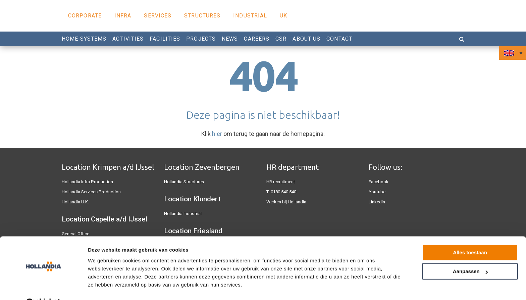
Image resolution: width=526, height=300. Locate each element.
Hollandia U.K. (75, 201)
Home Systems (84, 39)
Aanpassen (470, 255)
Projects (201, 39)
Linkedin (377, 201)
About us (306, 39)
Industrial (250, 15)
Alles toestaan (470, 236)
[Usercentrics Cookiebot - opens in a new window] (43, 287)
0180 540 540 (283, 191)
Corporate (85, 15)
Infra (123, 15)
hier (217, 133)
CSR (280, 39)
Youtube (377, 191)
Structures (202, 15)
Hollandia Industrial (182, 213)
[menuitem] (512, 53)
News (230, 39)
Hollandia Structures (183, 181)
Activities (128, 39)
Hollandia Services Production (91, 191)
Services (157, 15)
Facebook (378, 181)
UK (283, 15)
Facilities (165, 39)
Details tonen (104, 287)
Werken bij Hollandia (286, 201)
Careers (256, 39)
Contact (339, 39)
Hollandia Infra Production (87, 181)
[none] (512, 53)
